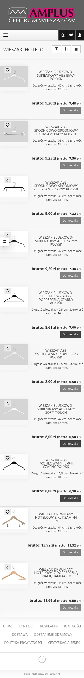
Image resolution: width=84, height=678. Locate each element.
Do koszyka (70, 334)
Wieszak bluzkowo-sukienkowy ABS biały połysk (56, 75)
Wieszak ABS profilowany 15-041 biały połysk (56, 354)
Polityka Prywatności (23, 643)
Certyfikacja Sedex (64, 643)
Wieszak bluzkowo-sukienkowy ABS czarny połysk (56, 241)
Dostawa (20, 634)
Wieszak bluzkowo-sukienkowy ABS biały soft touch (56, 409)
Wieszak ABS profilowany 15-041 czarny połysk (56, 463)
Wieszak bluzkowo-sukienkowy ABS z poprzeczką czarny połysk (56, 298)
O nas (8, 626)
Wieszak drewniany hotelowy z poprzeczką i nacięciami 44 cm (56, 573)
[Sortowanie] (66, 49)
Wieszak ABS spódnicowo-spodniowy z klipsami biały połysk (56, 131)
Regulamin (49, 626)
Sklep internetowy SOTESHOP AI (42, 674)
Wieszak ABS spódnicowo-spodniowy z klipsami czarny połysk (56, 186)
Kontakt (26, 626)
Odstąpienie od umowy (53, 634)
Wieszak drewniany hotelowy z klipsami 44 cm (56, 518)
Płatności (72, 626)
